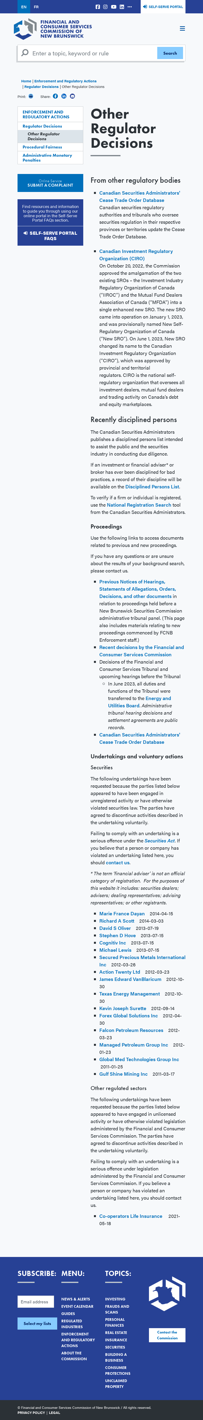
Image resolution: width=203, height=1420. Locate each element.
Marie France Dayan (122, 913)
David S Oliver (115, 927)
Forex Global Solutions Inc (128, 1015)
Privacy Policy (31, 1412)
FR (36, 6)
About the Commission (74, 1356)
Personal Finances (115, 1322)
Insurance (116, 1339)
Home (26, 80)
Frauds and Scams (117, 1309)
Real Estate (116, 1332)
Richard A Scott (116, 920)
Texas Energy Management (129, 993)
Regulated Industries (72, 1323)
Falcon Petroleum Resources (131, 1029)
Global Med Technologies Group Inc (139, 1059)
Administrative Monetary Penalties (47, 157)
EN (24, 6)
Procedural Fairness (42, 147)
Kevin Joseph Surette (122, 1008)
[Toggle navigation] (182, 29)
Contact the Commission (167, 1335)
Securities (115, 1347)
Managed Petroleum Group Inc (133, 1044)
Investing (115, 1299)
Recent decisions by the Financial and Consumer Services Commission (141, 650)
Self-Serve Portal (166, 6)
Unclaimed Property (116, 1383)
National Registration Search (139, 504)
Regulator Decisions (41, 86)
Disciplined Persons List (152, 486)
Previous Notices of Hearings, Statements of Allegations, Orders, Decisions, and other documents (137, 588)
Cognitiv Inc (112, 942)
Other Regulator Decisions (44, 136)
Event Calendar (77, 1306)
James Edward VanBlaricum (130, 978)
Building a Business (116, 1357)
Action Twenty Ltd (119, 971)
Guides (68, 1313)
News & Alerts (75, 1299)
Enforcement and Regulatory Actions (65, 80)
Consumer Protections (117, 1370)
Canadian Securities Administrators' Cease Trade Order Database (139, 196)
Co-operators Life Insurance (130, 1215)
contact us (117, 862)
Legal (54, 1412)
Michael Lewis (115, 949)
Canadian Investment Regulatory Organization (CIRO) (136, 254)
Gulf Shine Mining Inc (124, 1073)
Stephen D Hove (117, 935)
